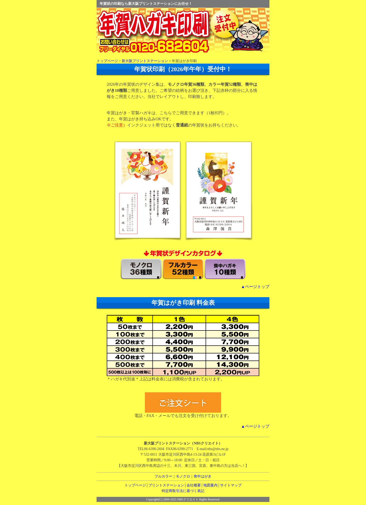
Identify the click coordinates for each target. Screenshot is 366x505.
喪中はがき (202, 476)
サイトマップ (230, 485)
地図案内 (210, 485)
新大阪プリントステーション (145, 61)
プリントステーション (166, 485)
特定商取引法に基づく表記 (183, 491)
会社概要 (194, 485)
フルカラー (163, 476)
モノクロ (183, 476)
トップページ (107, 61)
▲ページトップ (255, 286)
